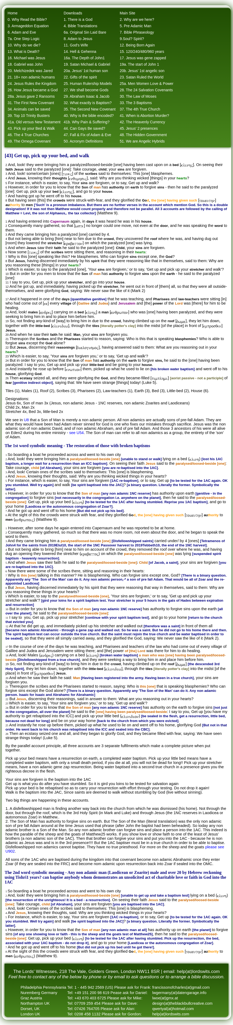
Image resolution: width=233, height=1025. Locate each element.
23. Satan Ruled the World (141, 77)
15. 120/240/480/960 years (142, 51)
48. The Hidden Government (143, 135)
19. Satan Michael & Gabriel (87, 64)
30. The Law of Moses (138, 96)
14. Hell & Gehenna (80, 51)
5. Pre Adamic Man (135, 26)
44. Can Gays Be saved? (84, 128)
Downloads (73, 13)
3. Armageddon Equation (28, 26)
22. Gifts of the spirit (80, 77)
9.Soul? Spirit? (132, 39)
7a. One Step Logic (23, 39)
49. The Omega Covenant (28, 141)
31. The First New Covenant (30, 103)
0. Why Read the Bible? (27, 19)
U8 (26, 420)
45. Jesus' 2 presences (139, 128)
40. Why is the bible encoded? (89, 115)
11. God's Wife (76, 45)
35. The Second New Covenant (89, 109)
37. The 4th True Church (140, 109)
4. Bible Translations (80, 26)
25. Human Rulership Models (88, 83)
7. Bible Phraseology (137, 32)
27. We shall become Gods (86, 90)
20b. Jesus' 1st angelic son (142, 71)
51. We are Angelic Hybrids (142, 141)
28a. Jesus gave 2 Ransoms (31, 96)
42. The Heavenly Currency (142, 122)
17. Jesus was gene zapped (143, 58)
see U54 (76, 433)
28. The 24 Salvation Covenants (146, 90)
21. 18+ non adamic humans (31, 77)
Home (12, 13)
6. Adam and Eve (21, 32)
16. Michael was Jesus (26, 58)
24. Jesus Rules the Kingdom (31, 83)
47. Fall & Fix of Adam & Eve (87, 135)
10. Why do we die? (23, 45)
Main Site (127, 13)
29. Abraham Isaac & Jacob (86, 96)
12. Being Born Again (137, 45)
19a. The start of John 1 (139, 64)
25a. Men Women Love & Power (146, 83)
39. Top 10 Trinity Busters (28, 115)
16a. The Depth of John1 (84, 58)
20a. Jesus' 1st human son (86, 71)
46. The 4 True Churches (28, 135)
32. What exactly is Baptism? (88, 103)
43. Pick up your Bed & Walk (31, 128)
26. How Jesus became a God (32, 90)
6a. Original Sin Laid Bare (85, 32)
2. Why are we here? (137, 19)
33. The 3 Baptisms (136, 103)
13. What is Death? (23, 51)
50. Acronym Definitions (83, 141)
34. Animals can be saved (28, 109)
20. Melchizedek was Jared (30, 71)
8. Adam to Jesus (78, 39)
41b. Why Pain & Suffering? (86, 122)
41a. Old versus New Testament (33, 122)
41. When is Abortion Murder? (144, 115)
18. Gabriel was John (25, 64)
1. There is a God (78, 19)
